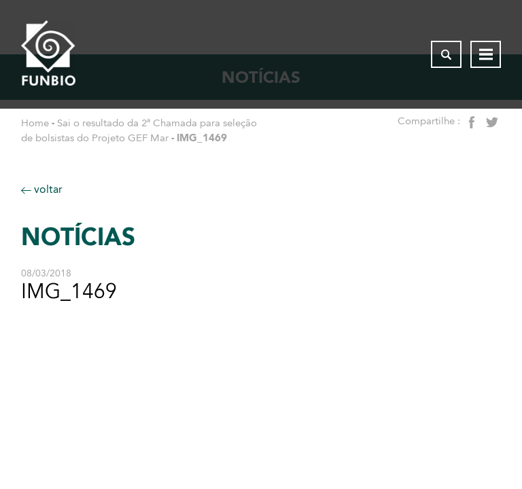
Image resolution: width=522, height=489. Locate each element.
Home (35, 123)
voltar (42, 189)
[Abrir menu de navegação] (485, 54)
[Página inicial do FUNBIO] (48, 54)
